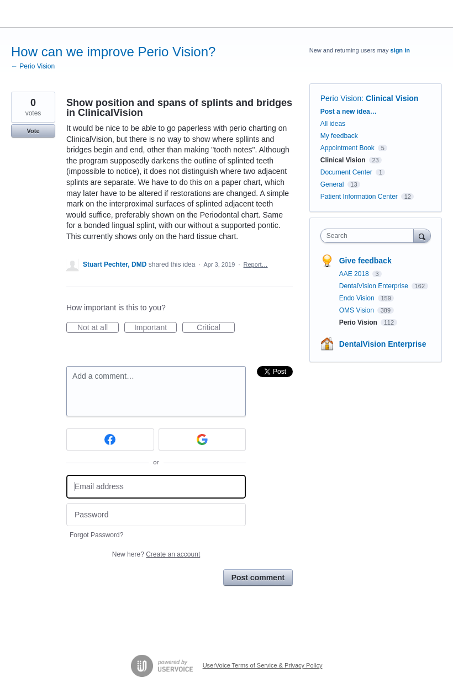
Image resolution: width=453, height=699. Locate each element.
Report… (256, 264)
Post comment (258, 577)
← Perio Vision (33, 66)
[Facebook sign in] (110, 439)
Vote (33, 131)
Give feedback (365, 260)
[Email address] (156, 487)
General (332, 184)
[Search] (422, 235)
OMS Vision (357, 310)
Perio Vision (340, 98)
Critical (216, 328)
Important (155, 328)
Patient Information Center (359, 196)
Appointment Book (347, 148)
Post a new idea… (348, 111)
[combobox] (369, 236)
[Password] (156, 515)
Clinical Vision (392, 98)
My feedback (339, 136)
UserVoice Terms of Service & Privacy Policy (263, 665)
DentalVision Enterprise (374, 286)
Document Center (346, 172)
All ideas (332, 124)
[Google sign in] (202, 439)
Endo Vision (357, 298)
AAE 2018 (355, 274)
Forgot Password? (96, 535)
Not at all (98, 328)
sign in (399, 50)
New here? (156, 554)
